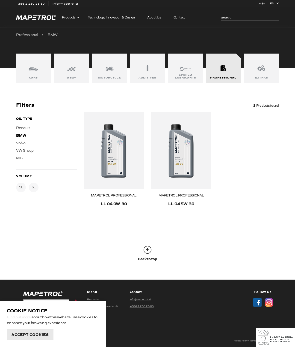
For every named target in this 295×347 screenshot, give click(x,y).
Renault (23, 127)
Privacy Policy (241, 340)
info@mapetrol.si (65, 3)
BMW (21, 135)
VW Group (25, 150)
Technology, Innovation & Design (111, 17)
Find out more (19, 316)
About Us (154, 17)
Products (68, 17)
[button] (274, 3)
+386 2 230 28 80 (30, 3)
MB (19, 157)
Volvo (21, 142)
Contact (179, 17)
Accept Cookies (30, 334)
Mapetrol (36, 17)
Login (261, 3)
